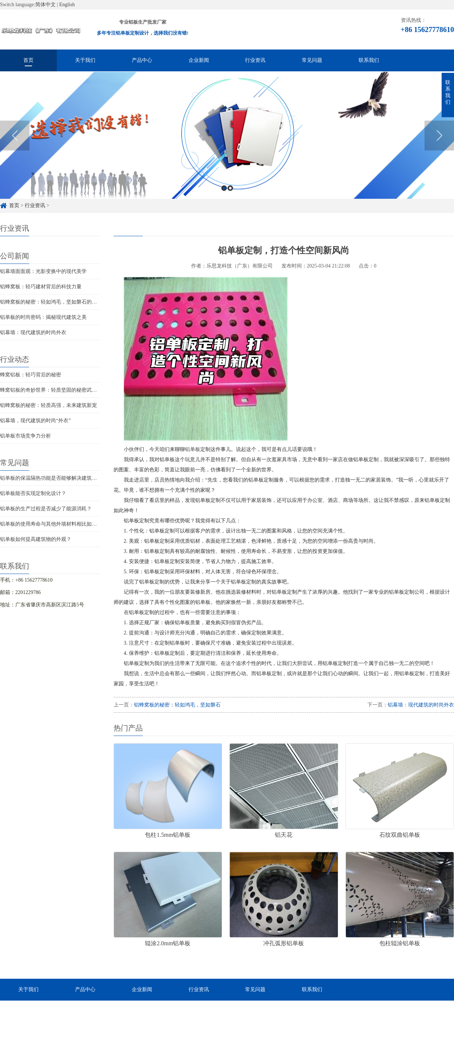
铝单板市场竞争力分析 (25, 436)
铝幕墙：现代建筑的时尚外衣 (33, 332)
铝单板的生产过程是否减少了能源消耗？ (46, 508)
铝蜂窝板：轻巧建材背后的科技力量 (41, 286)
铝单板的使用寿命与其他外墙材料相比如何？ (51, 524)
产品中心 (142, 60)
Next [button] (439, 146)
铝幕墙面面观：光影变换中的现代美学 (43, 271)
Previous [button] (14, 146)
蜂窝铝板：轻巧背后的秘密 (30, 374)
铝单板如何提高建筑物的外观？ (35, 539)
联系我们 (369, 60)
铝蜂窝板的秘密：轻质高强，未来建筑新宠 (48, 405)
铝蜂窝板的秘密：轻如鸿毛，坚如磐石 (177, 705)
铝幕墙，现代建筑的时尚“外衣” (35, 420)
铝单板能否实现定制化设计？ (33, 493)
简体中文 (45, 4)
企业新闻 (199, 60)
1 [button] (224, 198)
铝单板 (192, 449)
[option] (227, 145)
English (67, 4)
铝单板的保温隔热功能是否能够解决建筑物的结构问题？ (63, 478)
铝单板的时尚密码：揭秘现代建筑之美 (43, 317)
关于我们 (85, 60)
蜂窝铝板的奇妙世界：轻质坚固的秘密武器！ (51, 390)
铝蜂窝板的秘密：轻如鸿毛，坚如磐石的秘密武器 (56, 302)
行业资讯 (255, 60)
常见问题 (312, 60)
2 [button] (230, 198)
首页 (28, 60)
